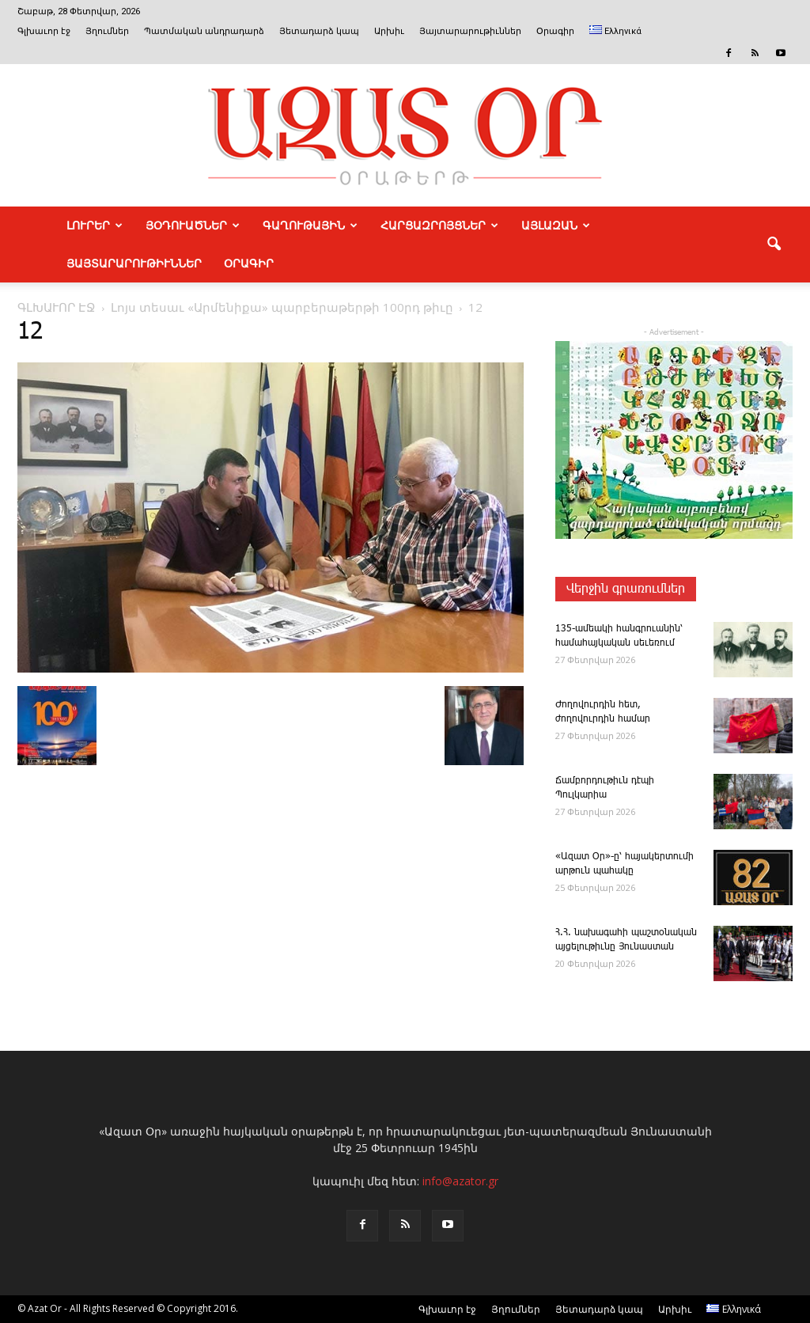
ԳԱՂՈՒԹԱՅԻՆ (310, 225)
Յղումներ (107, 31)
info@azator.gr (460, 1180)
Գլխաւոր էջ (43, 31)
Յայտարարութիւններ (470, 31)
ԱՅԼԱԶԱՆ (555, 225)
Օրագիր (555, 31)
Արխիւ (389, 31)
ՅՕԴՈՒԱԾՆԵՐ (193, 225)
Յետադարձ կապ (319, 31)
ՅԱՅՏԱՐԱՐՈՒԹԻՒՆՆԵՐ (134, 263)
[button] (774, 244)
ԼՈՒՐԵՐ (94, 225)
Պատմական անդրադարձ (204, 31)
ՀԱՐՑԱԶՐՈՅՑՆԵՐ (439, 225)
